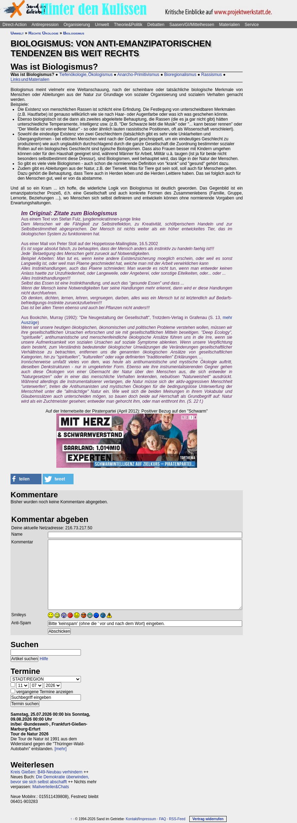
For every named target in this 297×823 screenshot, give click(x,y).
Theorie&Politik (128, 24)
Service (252, 24)
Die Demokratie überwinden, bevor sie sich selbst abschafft (50, 779)
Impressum (147, 819)
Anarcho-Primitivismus (138, 74)
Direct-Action (14, 24)
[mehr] (61, 748)
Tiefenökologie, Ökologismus (86, 74)
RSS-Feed (177, 819)
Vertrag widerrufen (207, 819)
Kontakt (132, 819)
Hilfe (44, 658)
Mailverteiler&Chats (50, 786)
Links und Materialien (30, 79)
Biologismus (73, 33)
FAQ (162, 819)
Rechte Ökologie (43, 33)
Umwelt (102, 24)
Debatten (156, 24)
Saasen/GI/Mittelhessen (191, 24)
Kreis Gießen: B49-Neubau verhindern (46, 772)
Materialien (229, 24)
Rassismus (211, 74)
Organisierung (76, 24)
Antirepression (45, 24)
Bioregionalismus (180, 74)
